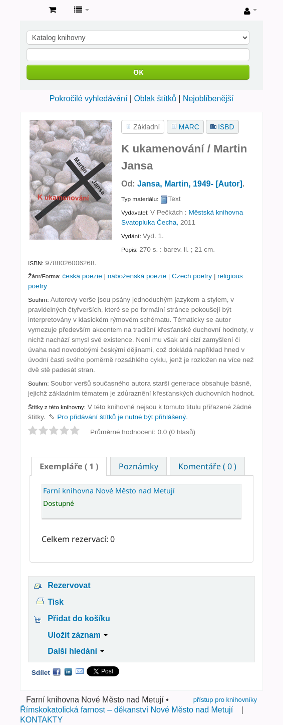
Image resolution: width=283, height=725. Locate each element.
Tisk (56, 602)
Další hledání (76, 651)
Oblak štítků (155, 98)
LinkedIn (68, 671)
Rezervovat (69, 585)
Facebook (57, 671)
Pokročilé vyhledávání (89, 98)
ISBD (226, 127)
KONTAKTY (41, 719)
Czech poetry (192, 276)
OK (138, 72)
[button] (52, 10)
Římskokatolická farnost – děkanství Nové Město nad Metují (126, 709)
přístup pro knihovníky (225, 699)
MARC (189, 127)
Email (80, 671)
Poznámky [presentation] (138, 466)
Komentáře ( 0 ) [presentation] (207, 466)
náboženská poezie (137, 276)
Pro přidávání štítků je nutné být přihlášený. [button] (122, 417)
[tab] (69, 466)
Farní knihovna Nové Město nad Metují (30, 10)
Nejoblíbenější (208, 98)
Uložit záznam (78, 635)
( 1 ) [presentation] (69, 466)
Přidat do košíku (79, 618)
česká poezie (82, 276)
